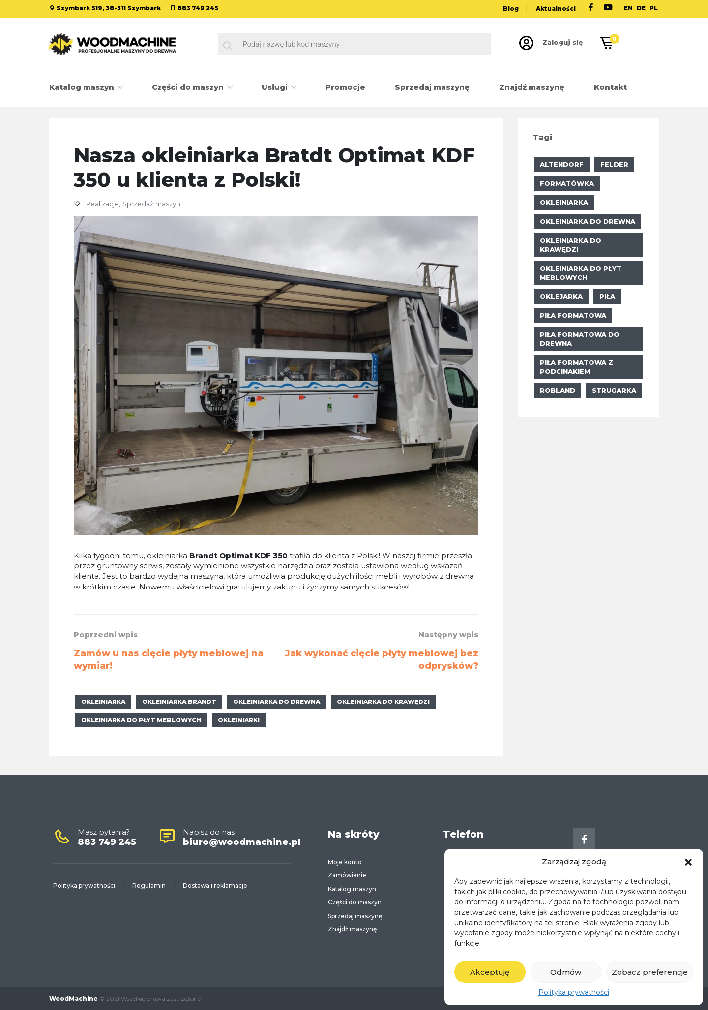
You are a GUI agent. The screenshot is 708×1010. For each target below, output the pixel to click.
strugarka (614, 390)
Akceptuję (489, 972)
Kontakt (610, 87)
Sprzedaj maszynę (432, 87)
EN (628, 8)
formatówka (567, 183)
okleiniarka (103, 701)
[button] (688, 861)
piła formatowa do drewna (580, 338)
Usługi (276, 87)
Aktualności (556, 8)
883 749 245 (197, 8)
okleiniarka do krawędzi (383, 701)
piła (607, 296)
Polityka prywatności (573, 992)
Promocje (345, 87)
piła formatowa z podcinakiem (576, 366)
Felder (614, 164)
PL (653, 8)
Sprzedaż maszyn (151, 204)
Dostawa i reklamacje (215, 885)
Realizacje (102, 204)
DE (641, 8)
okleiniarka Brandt (179, 701)
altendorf (562, 164)
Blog (511, 8)
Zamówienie (347, 875)
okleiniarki (239, 720)
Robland (557, 390)
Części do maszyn (189, 87)
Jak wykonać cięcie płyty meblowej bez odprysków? (381, 660)
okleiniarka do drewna (276, 701)
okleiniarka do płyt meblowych (141, 720)
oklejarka (561, 296)
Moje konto (345, 862)
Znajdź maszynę (531, 87)
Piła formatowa (573, 315)
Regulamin (149, 885)
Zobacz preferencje (650, 972)
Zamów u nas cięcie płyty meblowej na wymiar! (169, 660)
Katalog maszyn (82, 87)
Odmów (565, 972)
